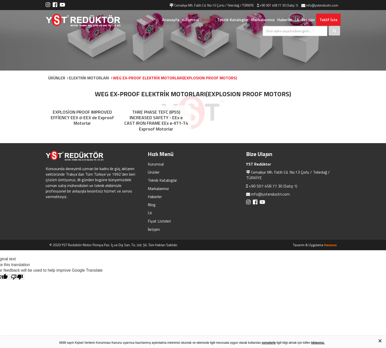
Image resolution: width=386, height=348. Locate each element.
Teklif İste (328, 20)
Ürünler (208, 20)
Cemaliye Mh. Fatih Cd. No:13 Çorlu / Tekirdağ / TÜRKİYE (288, 175)
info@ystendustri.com (270, 194)
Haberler (284, 20)
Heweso (330, 244)
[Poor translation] (16, 276)
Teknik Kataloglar (233, 20)
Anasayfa (170, 20)
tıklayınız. (318, 342)
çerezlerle (269, 342)
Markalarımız (263, 20)
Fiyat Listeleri (159, 221)
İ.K (297, 20)
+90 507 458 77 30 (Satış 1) (273, 186)
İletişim (308, 20)
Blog (152, 205)
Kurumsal (190, 20)
